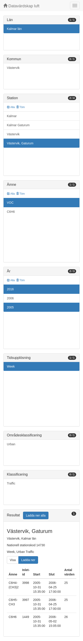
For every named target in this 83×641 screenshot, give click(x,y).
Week (11, 366)
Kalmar (12, 116)
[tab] (41, 515)
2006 (10, 298)
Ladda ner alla (36, 515)
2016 (10, 289)
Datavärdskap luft (21, 6)
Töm (20, 107)
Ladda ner (28, 560)
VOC (10, 202)
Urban (11, 444)
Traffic (11, 483)
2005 (10, 307)
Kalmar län (14, 29)
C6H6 (11, 211)
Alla (11, 107)
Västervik (13, 68)
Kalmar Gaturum (18, 125)
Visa (13, 560)
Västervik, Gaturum (20, 143)
